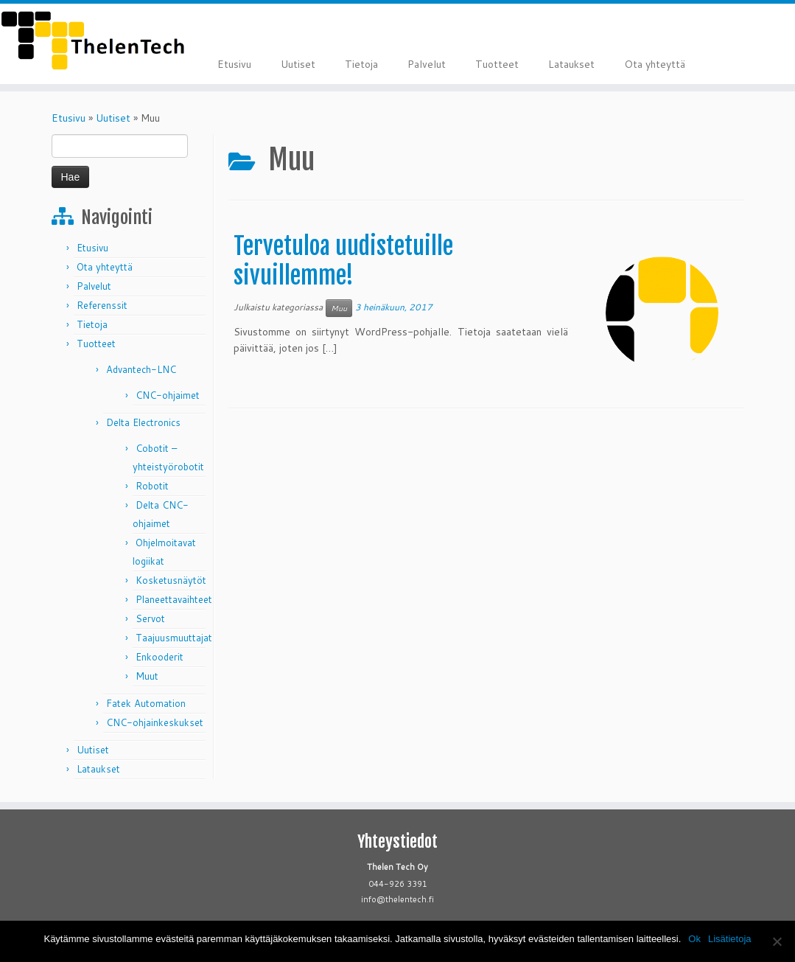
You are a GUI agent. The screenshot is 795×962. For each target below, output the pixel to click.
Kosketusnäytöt (171, 580)
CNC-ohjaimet (168, 395)
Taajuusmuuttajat (174, 637)
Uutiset (298, 64)
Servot (150, 618)
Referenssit (102, 305)
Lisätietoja (730, 938)
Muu (339, 308)
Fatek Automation (146, 703)
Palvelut (426, 64)
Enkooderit (159, 656)
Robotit (152, 485)
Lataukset (571, 64)
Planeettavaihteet (174, 599)
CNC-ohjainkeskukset (154, 722)
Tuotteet (497, 64)
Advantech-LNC (141, 369)
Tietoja (361, 64)
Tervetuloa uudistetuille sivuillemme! (343, 260)
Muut (147, 676)
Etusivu (234, 64)
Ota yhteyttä (654, 64)
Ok (694, 938)
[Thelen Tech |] (93, 40)
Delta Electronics (143, 422)
